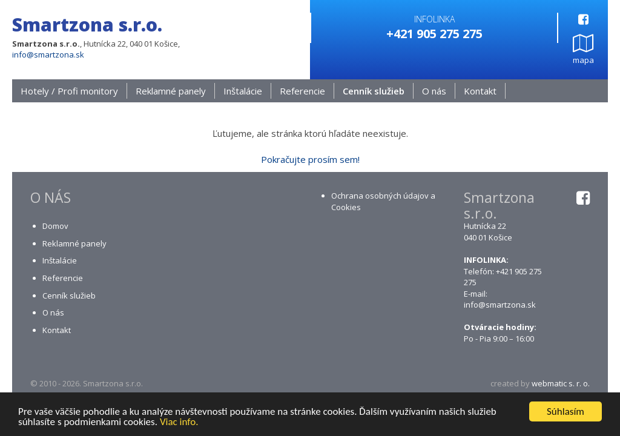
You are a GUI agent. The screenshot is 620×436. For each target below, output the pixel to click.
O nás (434, 91)
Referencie (302, 91)
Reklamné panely (171, 91)
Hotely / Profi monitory (69, 91)
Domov (55, 226)
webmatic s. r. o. (561, 383)
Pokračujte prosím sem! (310, 160)
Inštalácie (242, 91)
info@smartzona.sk (48, 54)
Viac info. (179, 422)
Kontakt (480, 91)
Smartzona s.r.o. (87, 24)
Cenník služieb (373, 91)
